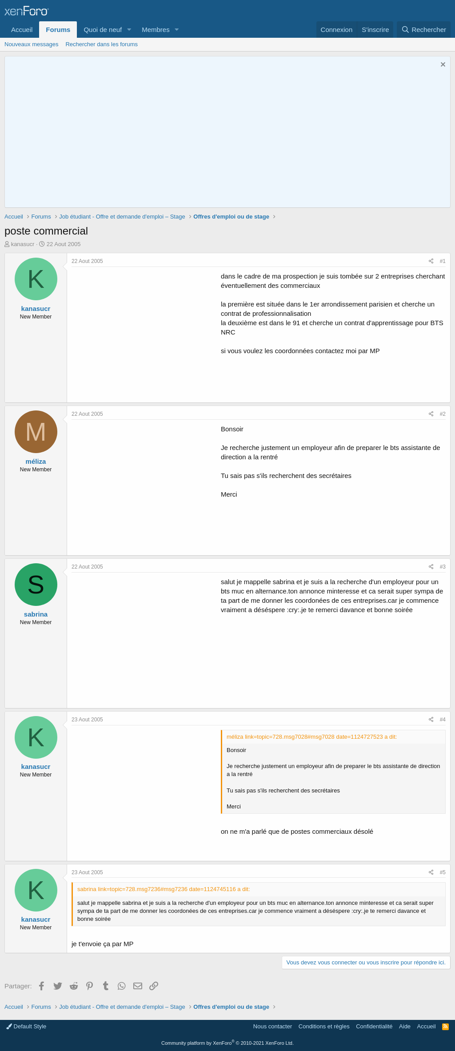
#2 (443, 414)
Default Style (26, 1026)
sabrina (36, 614)
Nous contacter (272, 1026)
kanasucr (23, 244)
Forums (58, 29)
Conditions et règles (324, 1026)
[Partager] (431, 261)
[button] (129, 29)
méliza (36, 461)
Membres (156, 29)
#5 (443, 872)
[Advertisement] (146, 333)
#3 (443, 567)
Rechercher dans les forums (101, 44)
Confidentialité (374, 1026)
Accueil (21, 29)
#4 (443, 720)
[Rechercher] (424, 29)
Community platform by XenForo (227, 1043)
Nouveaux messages (31, 44)
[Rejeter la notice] (442, 65)
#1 (443, 261)
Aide (405, 1026)
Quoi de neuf (103, 29)
